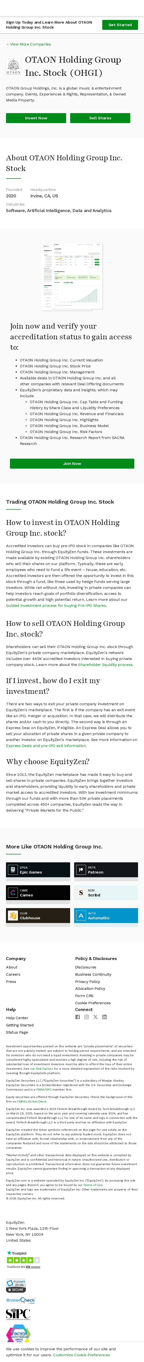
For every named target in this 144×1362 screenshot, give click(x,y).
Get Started (120, 24)
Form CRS (84, 995)
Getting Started (20, 1025)
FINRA (40, 1089)
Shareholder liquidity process (105, 664)
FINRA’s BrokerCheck (31, 1101)
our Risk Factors (41, 1068)
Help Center (17, 1017)
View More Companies (30, 44)
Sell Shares (100, 118)
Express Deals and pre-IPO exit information (46, 745)
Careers (13, 974)
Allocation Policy (90, 988)
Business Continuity (93, 974)
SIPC (49, 1089)
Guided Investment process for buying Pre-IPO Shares (56, 605)
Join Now (72, 463)
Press (11, 981)
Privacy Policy (87, 981)
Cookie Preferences (93, 1003)
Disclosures (85, 967)
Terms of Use (92, 1185)
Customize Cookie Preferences (81, 1355)
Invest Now (36, 118)
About (11, 967)
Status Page (17, 1032)
